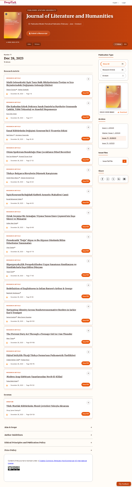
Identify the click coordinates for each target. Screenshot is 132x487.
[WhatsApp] (108, 179)
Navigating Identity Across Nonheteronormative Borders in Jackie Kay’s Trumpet (41, 312)
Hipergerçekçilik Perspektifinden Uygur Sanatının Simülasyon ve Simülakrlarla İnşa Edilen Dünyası (41, 266)
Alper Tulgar (10, 339)
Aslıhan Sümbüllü (23, 90)
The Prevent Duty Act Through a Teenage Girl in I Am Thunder (39, 335)
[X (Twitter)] (113, 179)
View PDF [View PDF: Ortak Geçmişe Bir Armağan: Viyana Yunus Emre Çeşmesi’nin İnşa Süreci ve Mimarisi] (86, 227)
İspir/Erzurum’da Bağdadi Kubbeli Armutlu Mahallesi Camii (37, 195)
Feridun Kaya (25, 361)
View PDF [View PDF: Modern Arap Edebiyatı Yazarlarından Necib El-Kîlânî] (86, 386)
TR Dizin (37, 44)
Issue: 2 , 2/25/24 (108, 128)
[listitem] (113, 63)
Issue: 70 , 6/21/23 (108, 143)
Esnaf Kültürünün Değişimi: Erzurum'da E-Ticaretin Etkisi (36, 131)
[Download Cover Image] (122, 112)
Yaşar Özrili (10, 272)
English (116, 3)
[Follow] (118, 44)
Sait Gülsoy (10, 135)
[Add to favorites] (88, 79)
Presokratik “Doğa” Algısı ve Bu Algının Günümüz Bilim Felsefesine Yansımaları (35, 242)
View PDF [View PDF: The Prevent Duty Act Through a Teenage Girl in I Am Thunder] (86, 343)
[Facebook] (102, 179)
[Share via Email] (124, 179)
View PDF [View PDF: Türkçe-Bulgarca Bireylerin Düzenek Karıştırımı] (86, 181)
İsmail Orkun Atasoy (12, 178)
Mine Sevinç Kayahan (24, 318)
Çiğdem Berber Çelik (12, 361)
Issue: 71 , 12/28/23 (109, 138)
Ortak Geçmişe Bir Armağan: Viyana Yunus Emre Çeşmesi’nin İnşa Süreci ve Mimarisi (40, 218)
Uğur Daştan (10, 248)
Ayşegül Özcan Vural (25, 157)
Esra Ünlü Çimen (11, 114)
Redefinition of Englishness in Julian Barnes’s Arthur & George (39, 289)
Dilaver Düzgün (11, 90)
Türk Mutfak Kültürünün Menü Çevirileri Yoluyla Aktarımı (37, 407)
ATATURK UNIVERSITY (47, 10)
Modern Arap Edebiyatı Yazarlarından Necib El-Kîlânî (34, 378)
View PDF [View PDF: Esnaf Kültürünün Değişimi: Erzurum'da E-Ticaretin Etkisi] (86, 138)
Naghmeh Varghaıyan (13, 294)
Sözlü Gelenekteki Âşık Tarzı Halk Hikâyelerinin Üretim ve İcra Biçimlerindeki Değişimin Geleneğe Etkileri (40, 84)
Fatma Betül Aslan (12, 382)
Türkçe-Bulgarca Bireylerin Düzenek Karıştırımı (32, 174)
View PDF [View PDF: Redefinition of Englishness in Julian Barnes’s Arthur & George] (86, 297)
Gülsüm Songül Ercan (27, 178)
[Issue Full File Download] (124, 161)
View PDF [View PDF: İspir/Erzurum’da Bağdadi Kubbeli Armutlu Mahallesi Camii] (86, 203)
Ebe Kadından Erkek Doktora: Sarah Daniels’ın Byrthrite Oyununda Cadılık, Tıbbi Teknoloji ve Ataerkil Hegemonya (41, 108)
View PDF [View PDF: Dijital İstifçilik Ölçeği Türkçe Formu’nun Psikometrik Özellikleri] (86, 364)
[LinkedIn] (119, 179)
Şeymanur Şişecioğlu (22, 135)
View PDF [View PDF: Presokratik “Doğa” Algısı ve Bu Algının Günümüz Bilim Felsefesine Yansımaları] (86, 251)
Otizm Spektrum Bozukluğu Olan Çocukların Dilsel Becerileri (38, 152)
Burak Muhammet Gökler (14, 199)
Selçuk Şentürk (11, 318)
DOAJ (29, 44)
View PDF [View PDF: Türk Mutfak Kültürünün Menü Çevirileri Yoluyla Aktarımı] (86, 415)
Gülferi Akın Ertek (11, 224)
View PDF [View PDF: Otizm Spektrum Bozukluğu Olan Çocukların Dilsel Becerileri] (86, 160)
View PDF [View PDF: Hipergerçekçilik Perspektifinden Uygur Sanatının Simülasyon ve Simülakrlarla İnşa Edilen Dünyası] (86, 276)
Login (124, 3)
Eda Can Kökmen (11, 157)
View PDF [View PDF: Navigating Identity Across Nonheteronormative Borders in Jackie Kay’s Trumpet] (86, 321)
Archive (102, 119)
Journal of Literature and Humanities (69, 16)
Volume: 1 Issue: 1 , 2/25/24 (111, 133)
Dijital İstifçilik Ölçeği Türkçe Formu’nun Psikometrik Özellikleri (41, 356)
